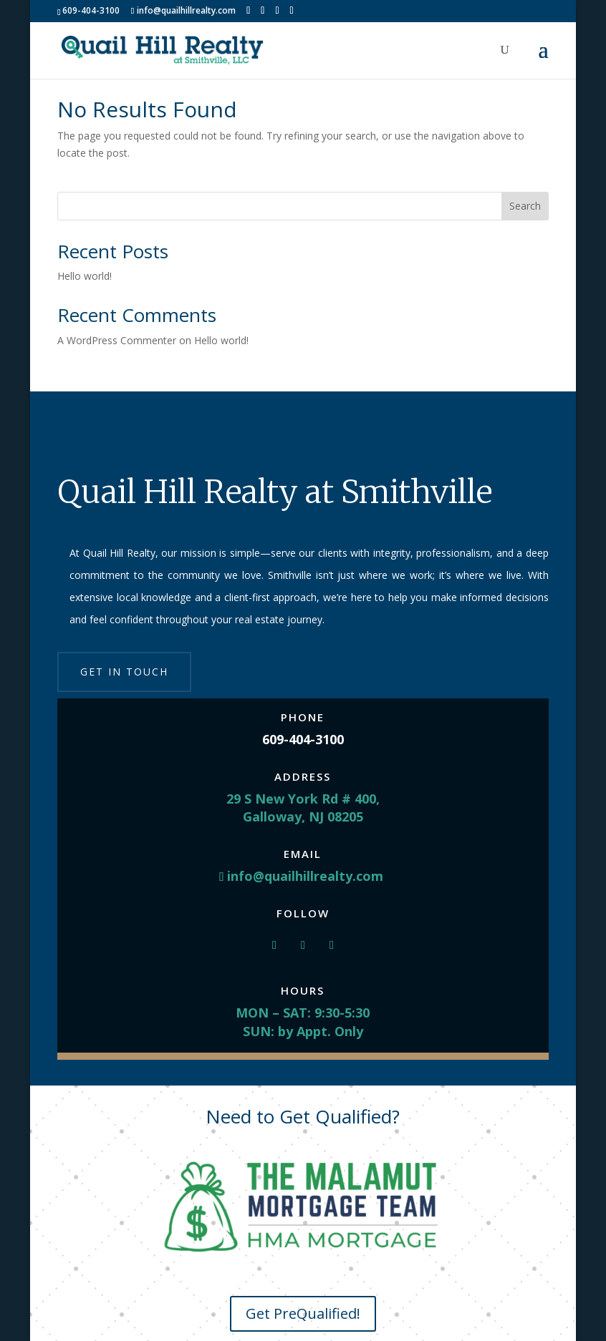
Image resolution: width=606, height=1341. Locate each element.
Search (525, 206)
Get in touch (124, 671)
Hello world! (84, 276)
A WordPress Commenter (116, 340)
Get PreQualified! (303, 1313)
